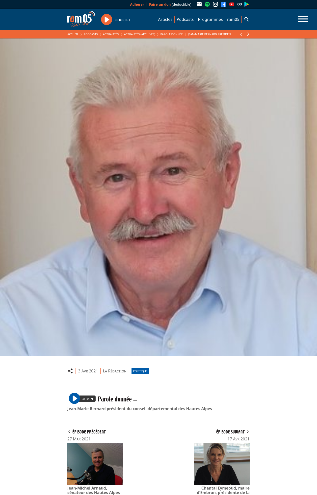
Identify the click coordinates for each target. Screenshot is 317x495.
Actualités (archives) (139, 34)
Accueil (73, 34)
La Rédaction (115, 371)
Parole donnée (171, 34)
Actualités (111, 34)
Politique (140, 371)
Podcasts (185, 19)
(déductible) (170, 4)
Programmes (210, 19)
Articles (165, 19)
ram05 (233, 19)
